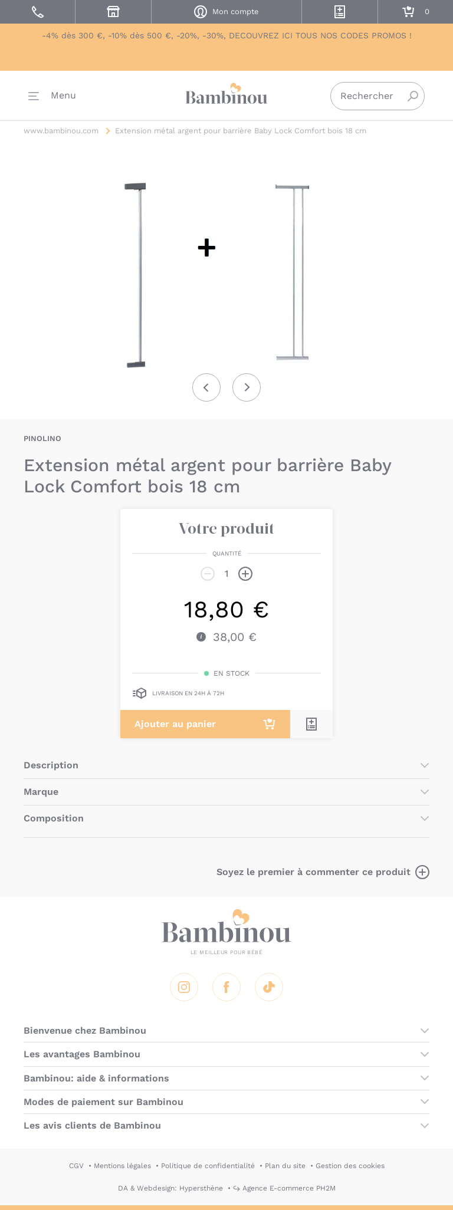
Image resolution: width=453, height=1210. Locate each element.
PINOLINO (42, 438)
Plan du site (285, 1166)
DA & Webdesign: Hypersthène (170, 1188)
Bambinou (226, 95)
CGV (76, 1166)
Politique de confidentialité (208, 1166)
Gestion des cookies (350, 1166)
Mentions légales (122, 1166)
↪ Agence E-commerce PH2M (284, 1188)
